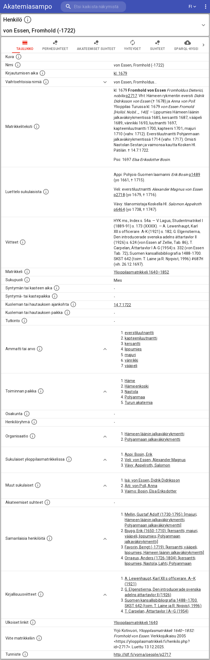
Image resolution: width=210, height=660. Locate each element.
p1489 (194, 174)
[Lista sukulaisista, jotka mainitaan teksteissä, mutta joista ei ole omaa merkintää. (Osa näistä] (37, 485)
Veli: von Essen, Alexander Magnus (155, 460)
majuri (130, 355)
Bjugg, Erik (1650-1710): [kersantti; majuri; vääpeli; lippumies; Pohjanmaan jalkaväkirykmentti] (161, 536)
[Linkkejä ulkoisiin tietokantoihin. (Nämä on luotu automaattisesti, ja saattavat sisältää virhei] (32, 622)
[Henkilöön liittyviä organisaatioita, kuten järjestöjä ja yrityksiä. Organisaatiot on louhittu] (32, 436)
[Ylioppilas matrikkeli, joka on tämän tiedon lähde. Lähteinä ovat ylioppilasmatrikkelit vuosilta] (27, 271)
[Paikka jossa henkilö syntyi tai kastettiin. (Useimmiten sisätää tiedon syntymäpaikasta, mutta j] (54, 296)
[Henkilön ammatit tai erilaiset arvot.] (39, 348)
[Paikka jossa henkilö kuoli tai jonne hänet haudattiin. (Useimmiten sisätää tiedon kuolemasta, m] (67, 312)
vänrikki (131, 360)
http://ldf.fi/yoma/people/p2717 (142, 654)
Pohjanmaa (135, 397)
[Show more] (105, 82)
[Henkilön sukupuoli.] (27, 279)
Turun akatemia (139, 402)
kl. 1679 (120, 73)
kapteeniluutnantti (141, 338)
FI (192, 7)
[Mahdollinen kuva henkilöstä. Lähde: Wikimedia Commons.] (18, 56)
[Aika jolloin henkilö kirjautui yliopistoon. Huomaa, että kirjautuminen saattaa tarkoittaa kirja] (42, 73)
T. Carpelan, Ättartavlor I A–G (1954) (157, 611)
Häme (130, 381)
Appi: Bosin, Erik (139, 454)
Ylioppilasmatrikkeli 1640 (136, 622)
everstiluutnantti (139, 333)
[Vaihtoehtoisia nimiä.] (46, 81)
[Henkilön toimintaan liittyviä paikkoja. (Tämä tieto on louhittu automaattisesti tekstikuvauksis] (40, 391)
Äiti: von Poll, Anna (141, 486)
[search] (93, 6)
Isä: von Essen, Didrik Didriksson (152, 480)
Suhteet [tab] (146, 45)
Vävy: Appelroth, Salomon (147, 465)
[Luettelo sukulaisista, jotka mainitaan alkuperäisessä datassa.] (46, 191)
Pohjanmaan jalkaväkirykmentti (152, 439)
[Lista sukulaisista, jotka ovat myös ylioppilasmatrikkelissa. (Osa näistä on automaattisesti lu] (69, 459)
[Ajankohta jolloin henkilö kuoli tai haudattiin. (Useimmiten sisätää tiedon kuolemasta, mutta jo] (73, 304)
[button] (105, 25)
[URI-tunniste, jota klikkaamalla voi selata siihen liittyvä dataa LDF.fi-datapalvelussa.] (25, 654)
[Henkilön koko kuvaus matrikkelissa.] (36, 126)
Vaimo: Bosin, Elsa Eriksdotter (151, 491)
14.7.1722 (122, 305)
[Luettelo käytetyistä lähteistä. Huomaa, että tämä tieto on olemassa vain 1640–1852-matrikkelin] (22, 242)
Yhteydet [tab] (121, 45)
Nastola (131, 391)
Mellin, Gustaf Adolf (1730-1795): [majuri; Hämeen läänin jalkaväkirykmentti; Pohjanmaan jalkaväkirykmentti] (161, 519)
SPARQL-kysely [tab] (176, 45)
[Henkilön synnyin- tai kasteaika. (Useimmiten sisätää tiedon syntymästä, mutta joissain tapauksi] (56, 288)
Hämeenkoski (137, 386)
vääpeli (131, 366)
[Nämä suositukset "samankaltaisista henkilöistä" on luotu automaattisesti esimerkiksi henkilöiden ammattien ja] (49, 538)
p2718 (119, 195)
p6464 (119, 209)
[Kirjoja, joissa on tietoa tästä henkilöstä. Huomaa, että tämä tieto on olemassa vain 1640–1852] (40, 594)
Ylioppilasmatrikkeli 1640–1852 (141, 272)
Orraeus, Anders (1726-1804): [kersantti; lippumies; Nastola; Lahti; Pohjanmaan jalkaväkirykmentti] (160, 563)
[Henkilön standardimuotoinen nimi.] (17, 65)
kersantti (132, 343)
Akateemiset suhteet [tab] (85, 45)
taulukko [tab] (14, 45)
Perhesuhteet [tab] (44, 45)
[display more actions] (205, 6)
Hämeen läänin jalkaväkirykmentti (154, 434)
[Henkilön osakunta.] (26, 413)
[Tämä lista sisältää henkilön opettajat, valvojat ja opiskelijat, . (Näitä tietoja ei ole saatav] (47, 502)
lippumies (133, 349)
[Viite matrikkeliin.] (39, 638)
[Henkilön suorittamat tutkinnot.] (24, 320)
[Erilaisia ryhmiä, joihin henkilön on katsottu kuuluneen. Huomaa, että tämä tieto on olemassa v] (34, 422)
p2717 (131, 96)
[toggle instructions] (27, 19)
